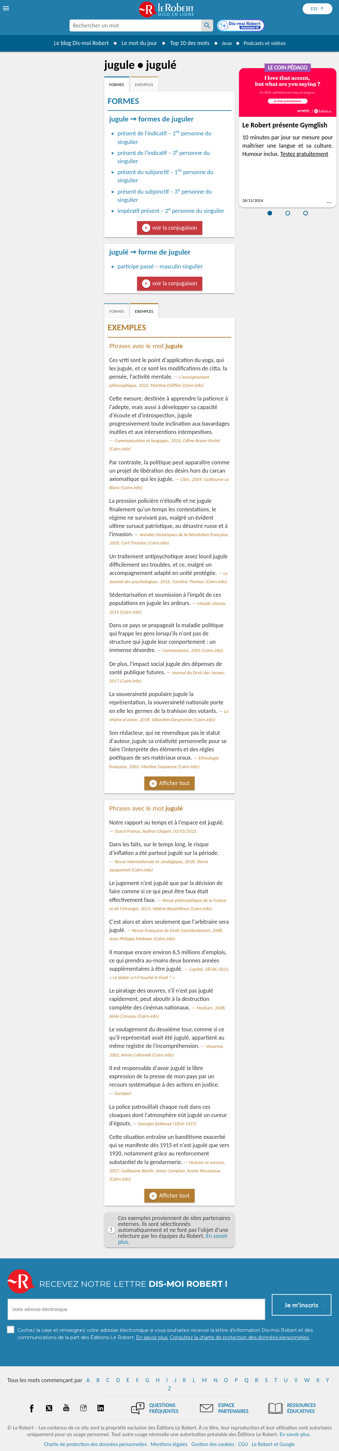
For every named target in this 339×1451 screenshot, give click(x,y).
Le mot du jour (137, 43)
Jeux (225, 43)
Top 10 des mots (187, 43)
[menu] (6, 8)
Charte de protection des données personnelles (95, 1444)
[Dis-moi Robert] (241, 26)
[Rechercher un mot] (207, 25)
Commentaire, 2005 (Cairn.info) (193, 650)
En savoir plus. (295, 1434)
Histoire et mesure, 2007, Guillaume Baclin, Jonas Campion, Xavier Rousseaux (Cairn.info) (167, 1170)
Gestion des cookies (212, 1444)
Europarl (123, 1093)
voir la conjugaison (174, 227)
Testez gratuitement (304, 154)
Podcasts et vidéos (265, 43)
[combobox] (135, 25)
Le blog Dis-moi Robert (78, 43)
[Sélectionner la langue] (317, 8)
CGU (243, 1444)
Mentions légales (169, 1444)
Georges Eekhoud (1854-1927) (167, 1124)
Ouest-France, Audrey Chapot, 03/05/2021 (155, 831)
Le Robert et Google (273, 1444)
